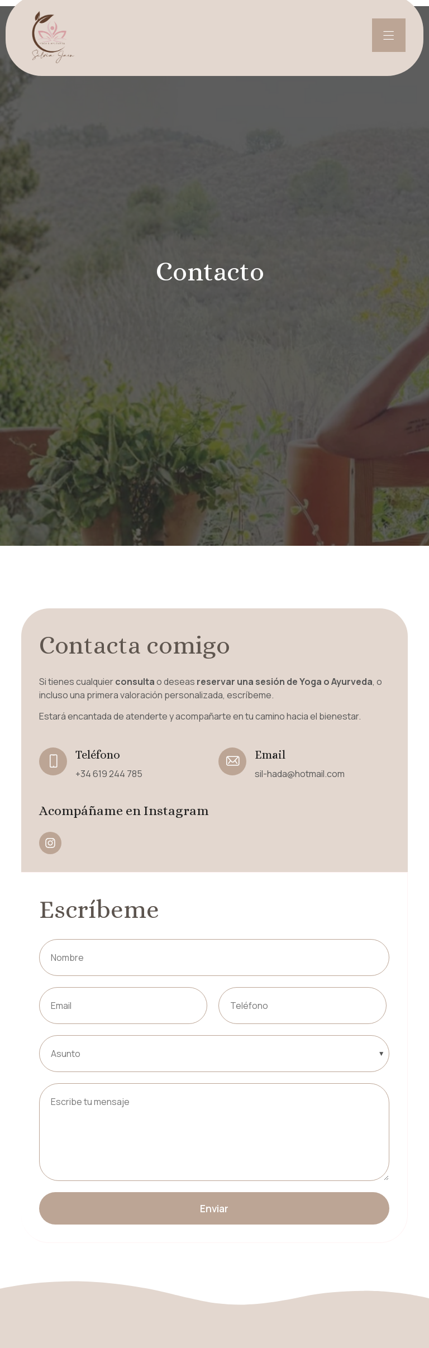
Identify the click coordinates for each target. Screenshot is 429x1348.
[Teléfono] (53, 761)
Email (270, 754)
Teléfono (97, 754)
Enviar (214, 1208)
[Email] (232, 761)
